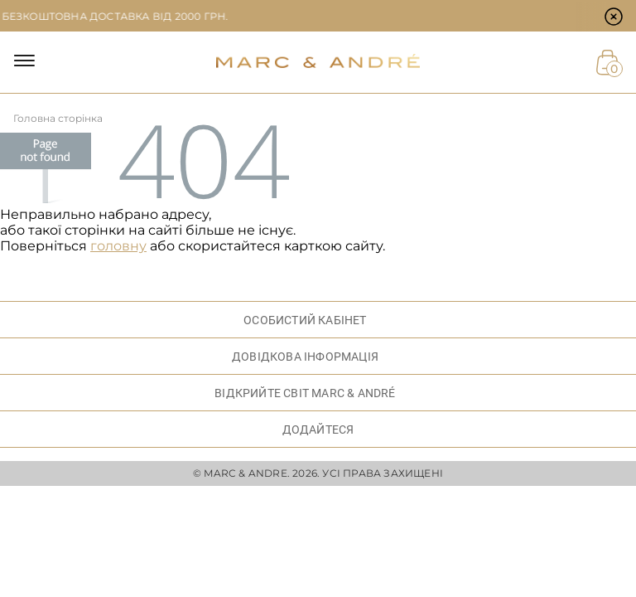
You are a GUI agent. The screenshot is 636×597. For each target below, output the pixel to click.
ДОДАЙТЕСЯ (318, 429)
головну (118, 246)
